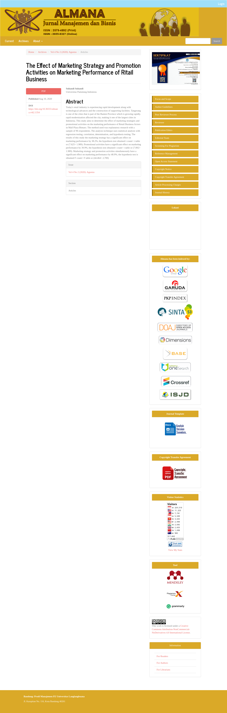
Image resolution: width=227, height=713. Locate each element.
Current (9, 40)
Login (221, 3)
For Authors (162, 663)
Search (216, 41)
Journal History (162, 192)
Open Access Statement (166, 161)
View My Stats (175, 550)
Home (31, 52)
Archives (24, 40)
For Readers (162, 656)
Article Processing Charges (168, 184)
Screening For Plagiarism (167, 146)
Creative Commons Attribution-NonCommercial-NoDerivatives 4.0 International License (171, 629)
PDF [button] (43, 91)
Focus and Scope (163, 99)
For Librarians (163, 669)
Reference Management (166, 153)
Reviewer (159, 122)
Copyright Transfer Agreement (169, 177)
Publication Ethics (163, 130)
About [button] (38, 40)
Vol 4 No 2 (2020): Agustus (64, 52)
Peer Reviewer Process (166, 114)
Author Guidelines (164, 107)
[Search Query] (198, 41)
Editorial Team (162, 138)
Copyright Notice (163, 169)
